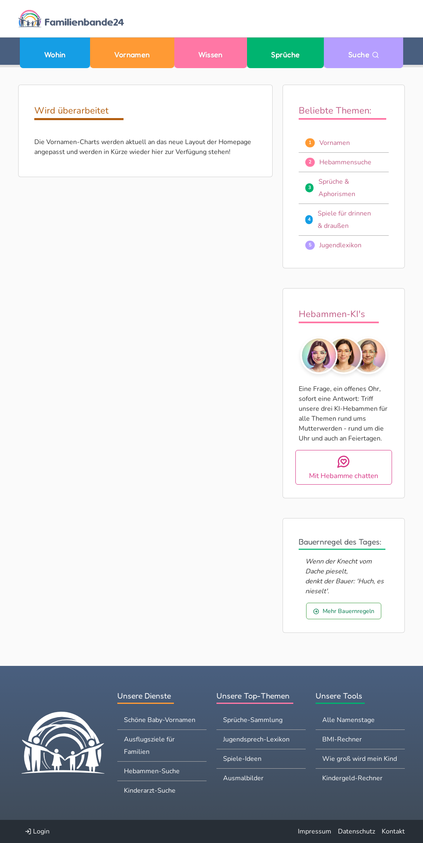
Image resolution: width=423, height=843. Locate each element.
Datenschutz (356, 831)
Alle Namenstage (348, 720)
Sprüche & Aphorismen (336, 188)
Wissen (210, 54)
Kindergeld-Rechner (352, 778)
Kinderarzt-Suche (150, 790)
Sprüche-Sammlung (253, 720)
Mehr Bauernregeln (343, 611)
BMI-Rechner (342, 739)
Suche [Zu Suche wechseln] (363, 54)
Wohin (55, 54)
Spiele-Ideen (242, 758)
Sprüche (285, 54)
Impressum (314, 831)
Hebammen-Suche (152, 771)
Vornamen (132, 54)
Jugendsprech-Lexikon (256, 739)
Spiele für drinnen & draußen (344, 219)
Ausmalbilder (243, 778)
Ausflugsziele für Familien (149, 745)
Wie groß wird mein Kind (359, 758)
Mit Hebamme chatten (343, 468)
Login (37, 831)
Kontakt (393, 831)
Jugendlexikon (340, 245)
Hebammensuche (345, 162)
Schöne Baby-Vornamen (159, 720)
